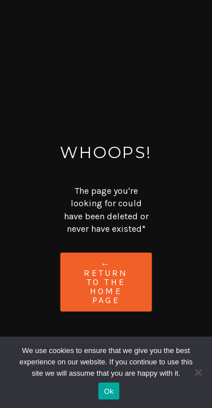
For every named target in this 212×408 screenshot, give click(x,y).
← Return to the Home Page (106, 281)
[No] (198, 372)
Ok (109, 391)
